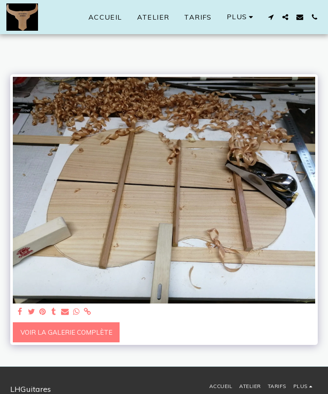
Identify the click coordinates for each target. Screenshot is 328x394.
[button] (271, 16)
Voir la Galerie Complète (66, 332)
